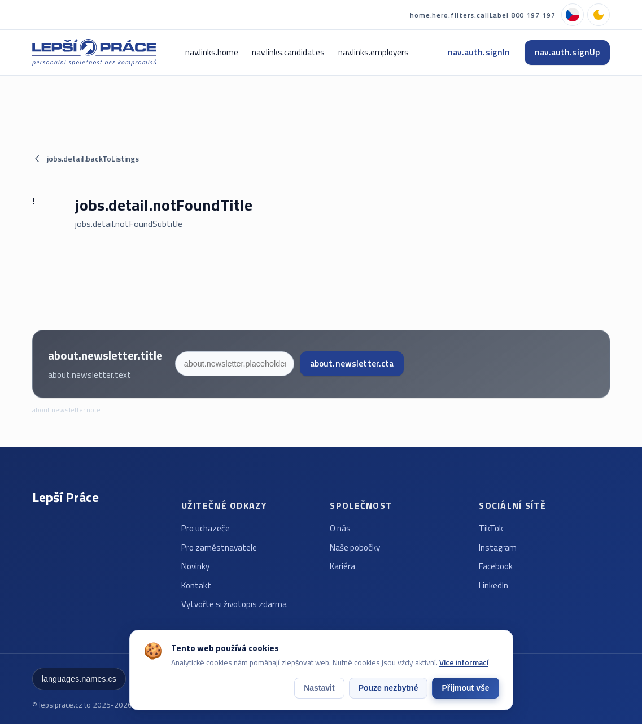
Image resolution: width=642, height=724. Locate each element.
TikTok (491, 528)
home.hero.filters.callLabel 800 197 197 (483, 15)
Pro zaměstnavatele (219, 547)
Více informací (463, 662)
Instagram (498, 547)
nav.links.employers (373, 52)
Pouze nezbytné (388, 687)
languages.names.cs (79, 678)
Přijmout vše (465, 687)
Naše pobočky (355, 547)
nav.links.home (211, 52)
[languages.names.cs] (572, 14)
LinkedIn (493, 585)
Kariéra (342, 566)
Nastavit (319, 687)
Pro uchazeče (205, 528)
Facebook (496, 566)
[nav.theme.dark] (598, 14)
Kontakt (196, 585)
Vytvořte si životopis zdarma (234, 603)
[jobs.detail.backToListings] (321, 158)
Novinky (195, 566)
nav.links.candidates (288, 52)
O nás (340, 528)
